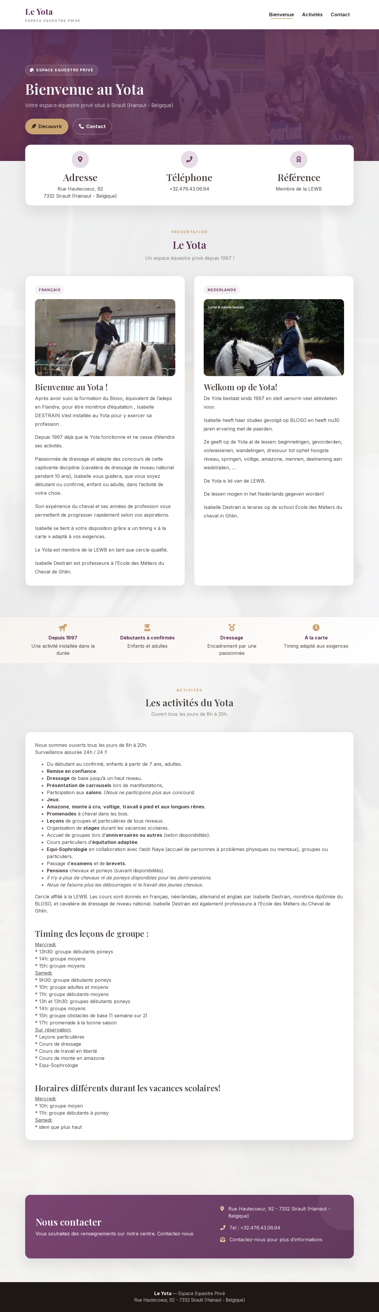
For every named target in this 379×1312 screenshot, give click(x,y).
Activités (312, 14)
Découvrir (46, 126)
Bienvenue (281, 14)
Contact (340, 14)
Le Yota (53, 14)
